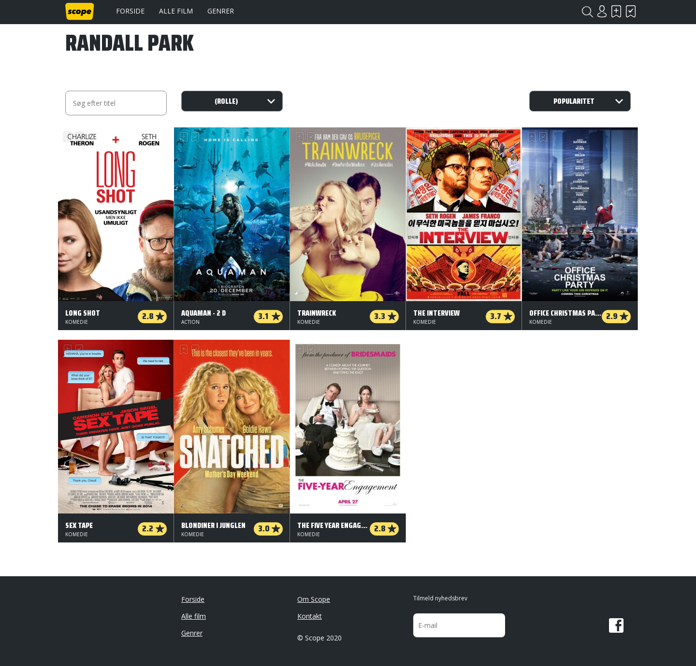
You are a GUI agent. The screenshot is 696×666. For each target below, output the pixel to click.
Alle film (176, 10)
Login (601, 11)
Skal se (616, 11)
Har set (631, 11)
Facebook (616, 625)
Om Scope (313, 599)
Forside (130, 10)
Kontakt (309, 616)
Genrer (220, 10)
